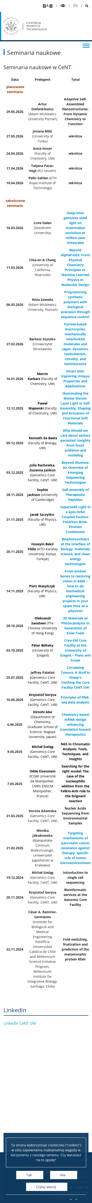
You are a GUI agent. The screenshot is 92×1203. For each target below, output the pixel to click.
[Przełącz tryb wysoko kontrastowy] (63, 5)
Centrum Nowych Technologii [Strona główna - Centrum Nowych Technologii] (36, 26)
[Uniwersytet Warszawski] (11, 26)
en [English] (75, 5)
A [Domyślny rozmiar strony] (47, 5)
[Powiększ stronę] (44, 6)
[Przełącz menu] (86, 45)
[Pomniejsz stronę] (50, 6)
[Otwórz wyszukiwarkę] (85, 6)
